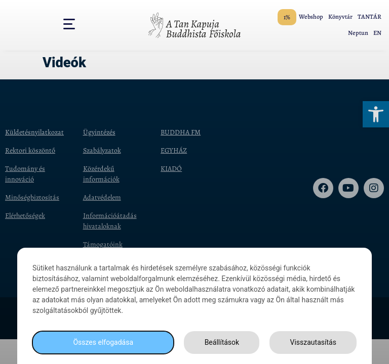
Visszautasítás (313, 342)
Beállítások (222, 342)
